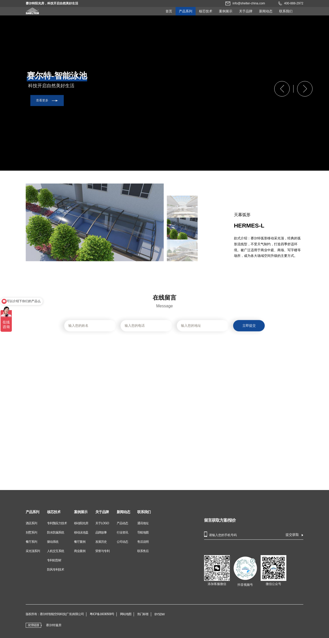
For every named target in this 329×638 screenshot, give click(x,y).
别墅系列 (31, 532)
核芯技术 (205, 11)
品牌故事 (101, 532)
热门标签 (143, 614)
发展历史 (101, 542)
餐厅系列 (31, 542)
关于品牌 (245, 11)
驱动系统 (52, 542)
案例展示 (225, 11)
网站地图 (125, 614)
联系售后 (143, 551)
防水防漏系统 (55, 532)
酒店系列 (31, 523)
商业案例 (79, 551)
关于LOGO (102, 523)
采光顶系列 (33, 551)
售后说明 (143, 542)
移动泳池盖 (81, 532)
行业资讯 (122, 532)
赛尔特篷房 (53, 625)
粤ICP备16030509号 (102, 614)
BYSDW (159, 614)
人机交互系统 (55, 551)
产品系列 (185, 11)
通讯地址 (143, 523)
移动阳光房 (81, 523)
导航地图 (143, 532)
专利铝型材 (54, 560)
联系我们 (286, 11)
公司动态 (122, 542)
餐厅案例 (79, 542)
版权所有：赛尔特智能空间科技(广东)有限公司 (55, 614)
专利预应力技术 (57, 523)
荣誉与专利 (102, 551)
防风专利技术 (55, 569)
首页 (169, 11)
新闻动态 (265, 11)
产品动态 (122, 523)
